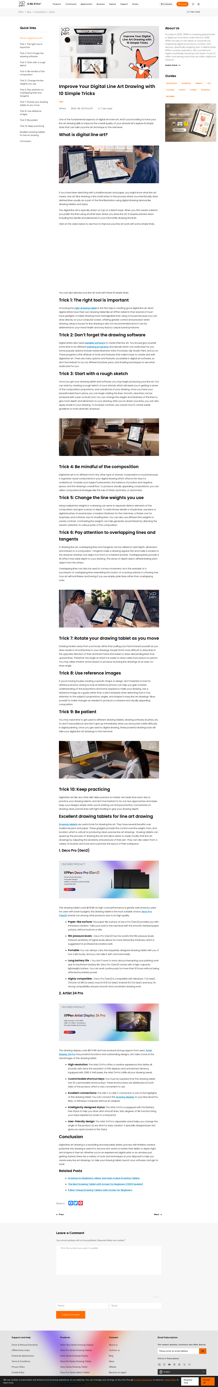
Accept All (206, 1381)
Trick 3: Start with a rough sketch (32, 64)
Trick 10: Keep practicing (32, 126)
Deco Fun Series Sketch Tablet (75, 1372)
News (111, 1361)
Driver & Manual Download (25, 1345)
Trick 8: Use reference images (30, 113)
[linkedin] (174, 1364)
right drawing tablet (85, 308)
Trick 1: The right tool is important (31, 46)
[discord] (169, 1364)
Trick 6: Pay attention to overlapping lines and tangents (32, 92)
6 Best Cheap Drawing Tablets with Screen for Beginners (100, 1190)
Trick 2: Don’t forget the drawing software (32, 55)
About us (113, 1345)
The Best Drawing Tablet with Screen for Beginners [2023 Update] (105, 1184)
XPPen (21, 12)
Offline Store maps (21, 1350)
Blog (29, 12)
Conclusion (25, 141)
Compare (167, 4)
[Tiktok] (179, 1364)
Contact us (114, 1350)
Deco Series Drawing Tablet (73, 1367)
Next (158, 1214)
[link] (197, 4)
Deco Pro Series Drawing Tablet (75, 1361)
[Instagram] (159, 1364)
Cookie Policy (18, 1372)
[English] (182, 1372)
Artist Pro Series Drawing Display (76, 1350)
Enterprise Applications (23, 1356)
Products (57, 4)
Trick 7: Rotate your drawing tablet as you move (34, 103)
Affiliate (112, 1367)
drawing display (125, 1097)
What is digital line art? (31, 38)
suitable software (95, 343)
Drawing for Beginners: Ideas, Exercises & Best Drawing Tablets (104, 1178)
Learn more (172, 65)
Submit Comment (71, 1314)
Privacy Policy (18, 1367)
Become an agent (118, 1372)
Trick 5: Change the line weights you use (31, 82)
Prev (60, 1214)
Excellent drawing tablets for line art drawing (32, 133)
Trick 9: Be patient (29, 120)
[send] (202, 1351)
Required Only (188, 1381)
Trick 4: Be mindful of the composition (32, 73)
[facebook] (164, 1364)
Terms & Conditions (21, 1361)
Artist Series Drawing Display (74, 1356)
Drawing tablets (68, 824)
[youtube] (189, 1364)
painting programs (98, 346)
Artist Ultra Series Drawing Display (77, 1345)
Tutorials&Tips (40, 12)
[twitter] (184, 1364)
